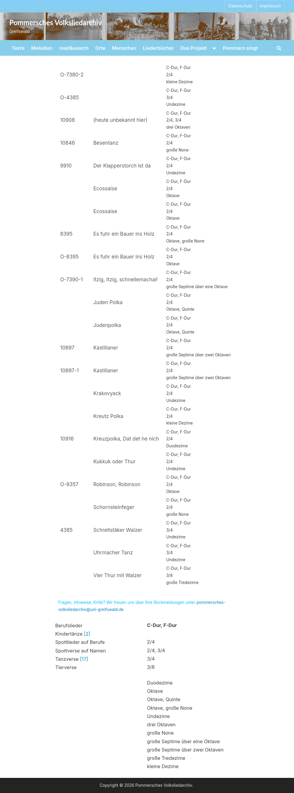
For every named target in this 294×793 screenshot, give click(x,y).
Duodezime (160, 683)
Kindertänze (72, 634)
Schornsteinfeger (113, 507)
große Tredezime (166, 758)
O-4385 (69, 97)
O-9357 (69, 484)
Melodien (41, 48)
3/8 (151, 667)
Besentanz (105, 143)
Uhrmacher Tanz (113, 553)
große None (160, 733)
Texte (18, 48)
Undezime (158, 716)
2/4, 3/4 (156, 650)
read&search (74, 48)
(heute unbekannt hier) (120, 120)
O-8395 (69, 257)
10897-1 (69, 371)
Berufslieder (69, 625)
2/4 (151, 642)
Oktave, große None (169, 708)
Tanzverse (71, 659)
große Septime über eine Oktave (183, 741)
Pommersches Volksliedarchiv (55, 22)
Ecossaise (105, 189)
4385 (66, 530)
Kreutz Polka (108, 416)
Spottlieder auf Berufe (80, 642)
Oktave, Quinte (164, 699)
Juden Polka (108, 302)
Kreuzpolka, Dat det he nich (126, 439)
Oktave (155, 691)
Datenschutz (241, 6)
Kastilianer (105, 348)
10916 (67, 439)
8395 (66, 234)
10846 (67, 143)
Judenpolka (107, 325)
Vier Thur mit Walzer (117, 575)
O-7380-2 (71, 75)
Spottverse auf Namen (80, 651)
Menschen (124, 48)
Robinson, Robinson (116, 484)
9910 (66, 166)
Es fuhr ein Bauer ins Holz (123, 234)
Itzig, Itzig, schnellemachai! (125, 280)
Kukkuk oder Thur (114, 462)
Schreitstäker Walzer (117, 530)
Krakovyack (107, 393)
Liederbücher (158, 48)
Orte (100, 48)
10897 (67, 348)
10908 (67, 120)
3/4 (151, 659)
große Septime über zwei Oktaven (185, 750)
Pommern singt (240, 48)
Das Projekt (194, 48)
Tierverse (66, 667)
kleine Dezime (163, 766)
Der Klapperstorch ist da (122, 166)
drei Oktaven (161, 724)
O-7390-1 (71, 280)
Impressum (270, 6)
